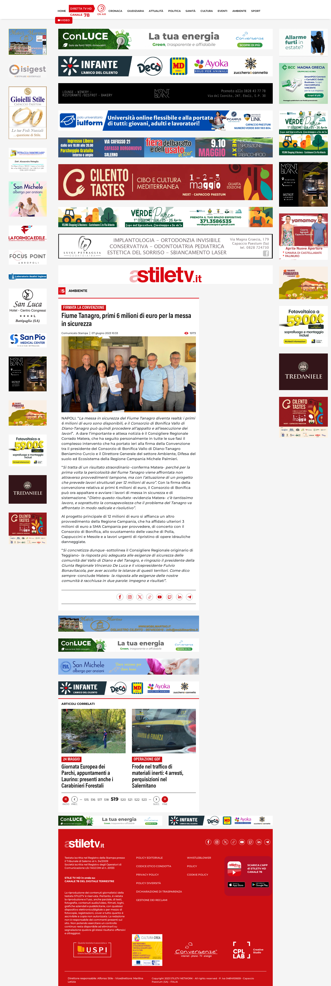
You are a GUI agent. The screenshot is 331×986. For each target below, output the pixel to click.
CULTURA (207, 10)
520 (123, 800)
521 (130, 800)
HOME (62, 10)
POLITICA (174, 10)
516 (93, 800)
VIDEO (64, 20)
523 (144, 800)
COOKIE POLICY (197, 874)
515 (86, 800)
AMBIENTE (239, 10)
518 (106, 800)
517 (100, 800)
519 (114, 799)
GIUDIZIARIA (135, 10)
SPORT (255, 10)
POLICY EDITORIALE (149, 857)
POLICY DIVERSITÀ (148, 883)
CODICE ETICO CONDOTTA (153, 866)
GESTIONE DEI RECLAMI (151, 900)
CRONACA (115, 10)
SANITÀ (190, 10)
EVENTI (222, 10)
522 (137, 800)
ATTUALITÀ (156, 10)
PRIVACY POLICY (147, 874)
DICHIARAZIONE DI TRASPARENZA (159, 891)
